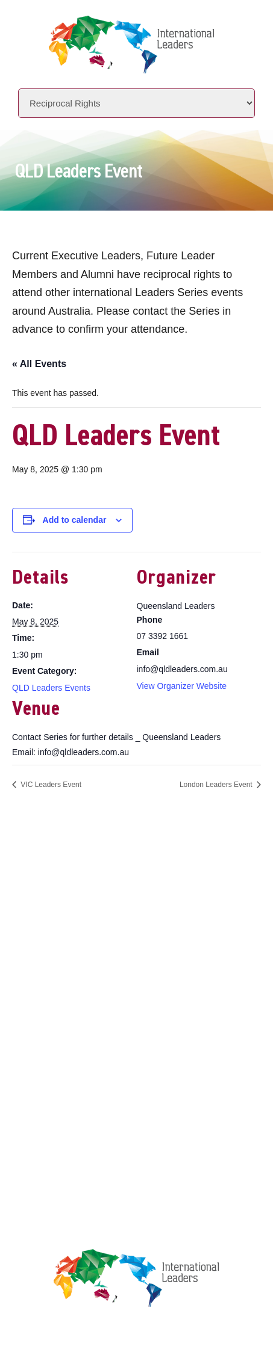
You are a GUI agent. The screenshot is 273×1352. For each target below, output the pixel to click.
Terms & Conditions (86, 1116)
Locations (64, 1000)
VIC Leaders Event (50, 784)
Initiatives (66, 978)
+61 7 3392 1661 (101, 880)
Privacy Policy (75, 1093)
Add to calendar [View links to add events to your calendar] (75, 520)
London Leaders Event (217, 784)
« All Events (39, 364)
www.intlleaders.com (85, 914)
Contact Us (67, 1023)
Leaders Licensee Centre (97, 1070)
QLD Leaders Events (51, 688)
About (55, 955)
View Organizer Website (182, 686)
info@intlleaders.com (112, 897)
